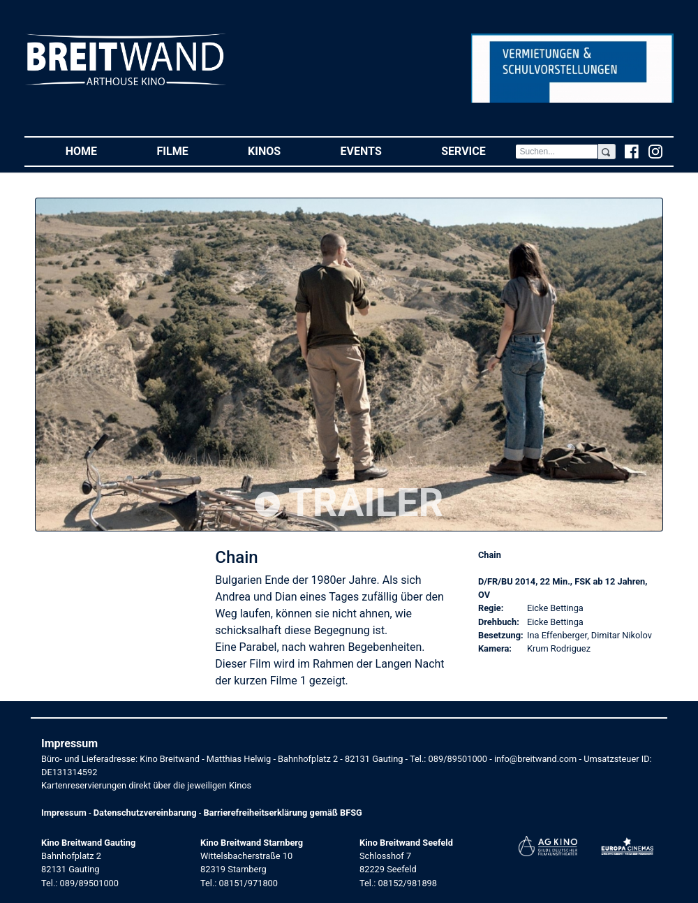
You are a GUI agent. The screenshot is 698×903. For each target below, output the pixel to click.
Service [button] (478, 150)
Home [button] (96, 150)
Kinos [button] (279, 150)
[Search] (556, 151)
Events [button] (376, 150)
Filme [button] (187, 150)
